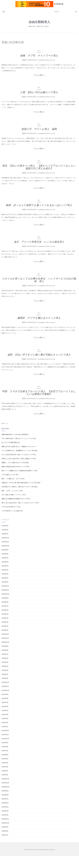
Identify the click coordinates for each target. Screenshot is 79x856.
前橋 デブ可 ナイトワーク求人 (39, 55)
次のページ (5, 423)
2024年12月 (5, 586)
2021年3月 (5, 767)
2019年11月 (5, 819)
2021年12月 (5, 730)
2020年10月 (5, 787)
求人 (39, 50)
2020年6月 (5, 803)
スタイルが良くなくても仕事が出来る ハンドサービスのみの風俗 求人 (39, 280)
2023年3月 (5, 670)
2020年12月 (5, 779)
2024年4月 (5, 618)
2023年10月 (5, 642)
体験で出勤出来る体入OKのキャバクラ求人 (16, 466)
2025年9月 (5, 550)
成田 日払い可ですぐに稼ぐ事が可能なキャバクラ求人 (39, 354)
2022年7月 (5, 702)
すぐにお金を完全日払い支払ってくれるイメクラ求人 (19, 454)
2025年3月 (5, 574)
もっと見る (39, 75)
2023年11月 (5, 638)
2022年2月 (5, 722)
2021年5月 (5, 759)
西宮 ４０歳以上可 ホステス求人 (13, 479)
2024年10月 (5, 594)
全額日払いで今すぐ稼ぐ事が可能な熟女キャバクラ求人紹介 (21, 483)
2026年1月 (5, 534)
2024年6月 (5, 610)
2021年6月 (5, 755)
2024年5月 (5, 614)
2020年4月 (5, 811)
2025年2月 (5, 578)
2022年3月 (5, 718)
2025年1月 (5, 582)
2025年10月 (5, 546)
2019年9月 (5, 827)
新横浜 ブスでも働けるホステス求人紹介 (15, 462)
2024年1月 (5, 630)
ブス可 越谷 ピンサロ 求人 (10, 475)
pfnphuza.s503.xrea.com (47, 60)
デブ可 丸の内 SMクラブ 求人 (11, 507)
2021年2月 (5, 771)
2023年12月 (5, 634)
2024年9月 (5, 598)
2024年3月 (5, 622)
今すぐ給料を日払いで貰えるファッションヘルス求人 (19, 438)
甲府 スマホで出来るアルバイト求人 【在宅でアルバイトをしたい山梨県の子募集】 (39, 393)
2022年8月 (5, 698)
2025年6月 (5, 562)
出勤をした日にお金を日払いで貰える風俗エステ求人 (19, 458)
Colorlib (38, 849)
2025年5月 (5, 566)
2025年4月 (5, 570)
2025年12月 (5, 538)
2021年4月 (5, 763)
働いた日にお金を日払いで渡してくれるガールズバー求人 (20, 503)
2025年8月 (5, 554)
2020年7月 (5, 799)
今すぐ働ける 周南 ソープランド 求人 (14, 495)
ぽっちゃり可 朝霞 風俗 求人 (11, 442)
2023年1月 (5, 678)
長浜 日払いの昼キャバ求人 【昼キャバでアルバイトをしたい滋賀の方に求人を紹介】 (39, 167)
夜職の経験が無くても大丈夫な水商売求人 (15, 434)
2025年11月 (5, 542)
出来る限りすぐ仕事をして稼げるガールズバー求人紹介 (20, 487)
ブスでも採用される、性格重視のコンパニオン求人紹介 (20, 450)
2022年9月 (5, 694)
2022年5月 (5, 710)
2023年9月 (5, 646)
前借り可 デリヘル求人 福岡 (39, 129)
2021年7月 (5, 751)
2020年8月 (5, 795)
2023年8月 (5, 650)
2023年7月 (5, 654)
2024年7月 (5, 606)
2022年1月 (5, 726)
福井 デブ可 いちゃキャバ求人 (12, 491)
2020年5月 (5, 807)
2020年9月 (5, 791)
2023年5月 (5, 662)
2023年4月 (5, 666)
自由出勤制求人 (39, 21)
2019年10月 (5, 823)
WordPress (51, 849)
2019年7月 (5, 835)
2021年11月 (5, 734)
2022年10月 (5, 690)
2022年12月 (5, 682)
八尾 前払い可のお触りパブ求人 (39, 92)
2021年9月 (5, 743)
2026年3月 (5, 526)
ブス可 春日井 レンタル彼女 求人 (12, 511)
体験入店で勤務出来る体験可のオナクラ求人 (16, 499)
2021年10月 (5, 739)
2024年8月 (5, 602)
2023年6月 (5, 658)
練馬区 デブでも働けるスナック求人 (39, 317)
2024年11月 (5, 590)
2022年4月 (5, 714)
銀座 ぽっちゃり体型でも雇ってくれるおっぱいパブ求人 (39, 205)
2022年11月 (5, 686)
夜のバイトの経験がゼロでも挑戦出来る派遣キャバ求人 (20, 471)
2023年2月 (5, 674)
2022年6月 (5, 706)
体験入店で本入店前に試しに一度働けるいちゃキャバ (19, 446)
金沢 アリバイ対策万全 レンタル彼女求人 (39, 241)
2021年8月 (5, 747)
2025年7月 (5, 558)
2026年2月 (5, 530)
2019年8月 (5, 831)
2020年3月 (5, 815)
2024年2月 (5, 626)
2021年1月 (5, 775)
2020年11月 (5, 783)
